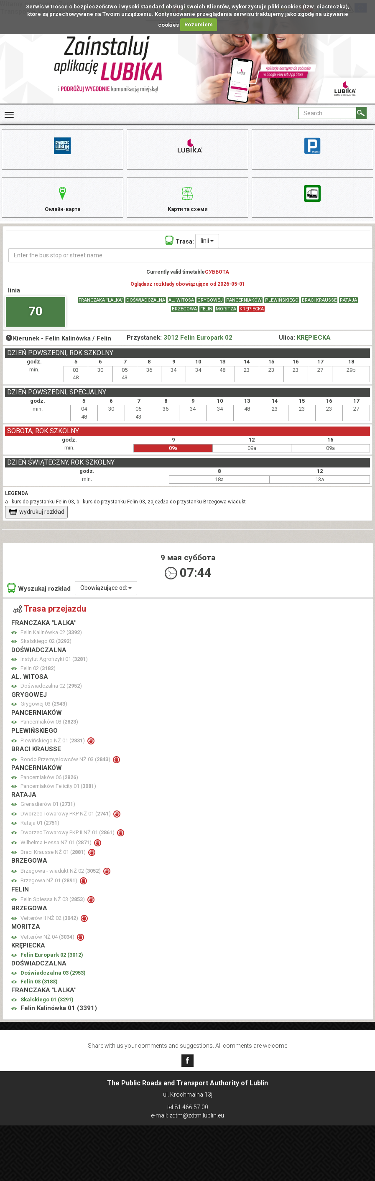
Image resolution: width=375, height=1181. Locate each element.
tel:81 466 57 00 (187, 1107)
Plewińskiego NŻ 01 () (53, 749)
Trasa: (179, 249)
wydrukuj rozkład (36, 520)
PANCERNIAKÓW (244, 308)
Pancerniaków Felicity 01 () (58, 794)
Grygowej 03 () (43, 712)
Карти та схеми (187, 202)
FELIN (206, 317)
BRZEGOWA (184, 317)
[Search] (361, 113)
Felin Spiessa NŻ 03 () (53, 907)
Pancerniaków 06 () (49, 785)
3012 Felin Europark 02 (197, 346)
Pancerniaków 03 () (49, 730)
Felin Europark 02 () (51, 963)
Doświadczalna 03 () (53, 981)
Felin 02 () (38, 676)
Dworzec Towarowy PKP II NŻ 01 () (68, 841)
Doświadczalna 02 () (51, 694)
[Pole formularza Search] (327, 113)
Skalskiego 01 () (47, 1008)
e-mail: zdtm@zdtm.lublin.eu (187, 1115)
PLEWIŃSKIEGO (281, 308)
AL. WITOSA (181, 308)
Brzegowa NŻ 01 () (49, 889)
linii (207, 249)
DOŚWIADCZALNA (145, 308)
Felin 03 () (39, 990)
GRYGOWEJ (210, 308)
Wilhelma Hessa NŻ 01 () (56, 851)
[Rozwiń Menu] (9, 115)
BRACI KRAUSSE (319, 308)
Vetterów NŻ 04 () (48, 945)
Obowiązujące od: (106, 596)
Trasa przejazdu (49, 617)
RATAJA (348, 308)
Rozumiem (198, 24)
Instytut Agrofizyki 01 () (54, 667)
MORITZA (226, 317)
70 (35, 319)
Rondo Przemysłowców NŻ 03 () (66, 767)
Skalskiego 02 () (45, 649)
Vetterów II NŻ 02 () (49, 926)
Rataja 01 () (39, 831)
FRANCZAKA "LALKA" (101, 308)
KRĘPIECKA (252, 317)
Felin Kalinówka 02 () (51, 640)
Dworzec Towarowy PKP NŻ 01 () (66, 822)
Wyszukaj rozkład (39, 596)
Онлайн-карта (62, 202)
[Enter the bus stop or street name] (190, 264)
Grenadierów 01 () (47, 812)
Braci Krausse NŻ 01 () (53, 860)
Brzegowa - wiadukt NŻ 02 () (61, 879)
